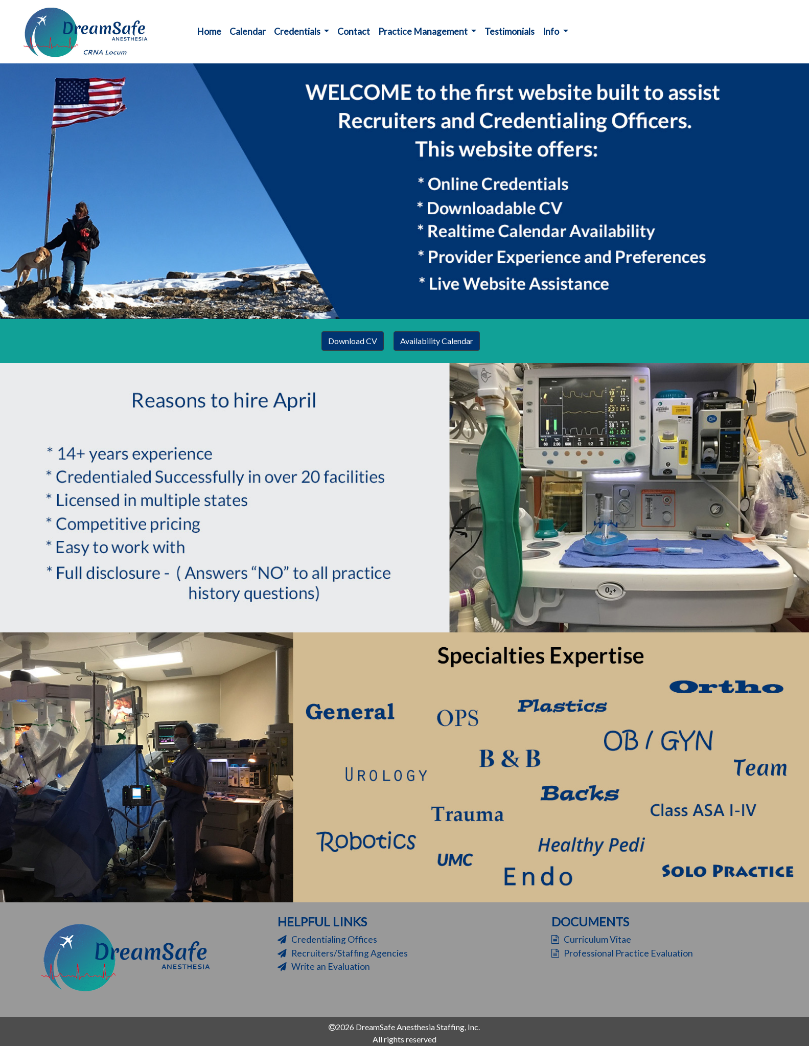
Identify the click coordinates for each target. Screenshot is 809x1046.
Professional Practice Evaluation (622, 953)
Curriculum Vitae (591, 939)
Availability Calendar (436, 341)
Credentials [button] (298, 31)
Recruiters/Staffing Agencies (343, 953)
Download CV (352, 341)
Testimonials (509, 31)
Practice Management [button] (423, 31)
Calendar (247, 31)
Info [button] (552, 31)
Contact (353, 31)
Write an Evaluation (324, 966)
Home (211, 31)
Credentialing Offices (327, 939)
